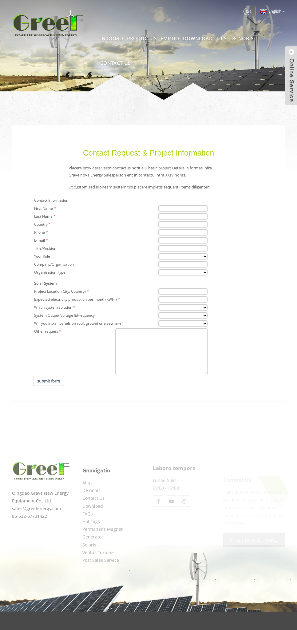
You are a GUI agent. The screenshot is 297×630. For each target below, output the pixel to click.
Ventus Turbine (98, 569)
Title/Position (45, 248)
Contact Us (115, 63)
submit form (48, 381)
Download (198, 38)
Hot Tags (91, 538)
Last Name (43, 216)
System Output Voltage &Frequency (64, 315)
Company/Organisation (54, 264)
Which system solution (53, 307)
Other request (46, 331)
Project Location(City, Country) (60, 291)
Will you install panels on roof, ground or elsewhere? (78, 323)
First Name (43, 208)
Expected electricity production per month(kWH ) (75, 299)
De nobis (242, 38)
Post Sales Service (100, 577)
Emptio (169, 38)
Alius (87, 499)
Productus (142, 38)
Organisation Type (49, 272)
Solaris (89, 561)
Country (41, 224)
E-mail (39, 240)
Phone (39, 232)
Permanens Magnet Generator (102, 550)
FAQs (87, 530)
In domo (111, 38)
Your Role (42, 256)
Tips (221, 38)
